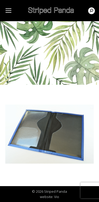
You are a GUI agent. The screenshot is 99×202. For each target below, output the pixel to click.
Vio (56, 196)
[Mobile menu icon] (8, 10)
